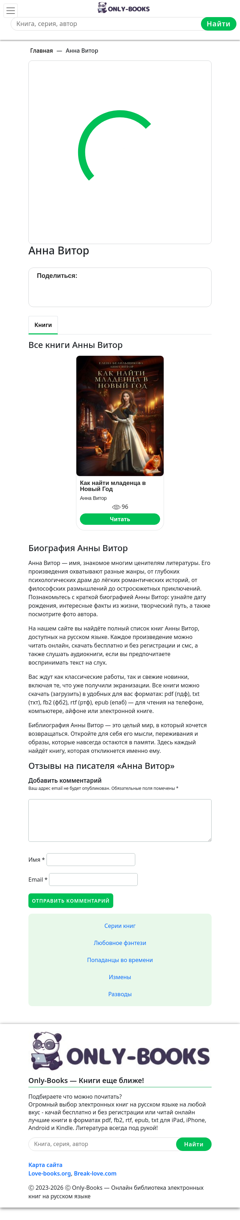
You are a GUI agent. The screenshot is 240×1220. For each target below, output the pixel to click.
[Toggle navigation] (11, 11)
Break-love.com (95, 1173)
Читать (120, 519)
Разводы (120, 994)
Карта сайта (45, 1165)
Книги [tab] (43, 325)
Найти (219, 23)
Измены (120, 977)
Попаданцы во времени (120, 960)
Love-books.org (49, 1173)
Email (38, 879)
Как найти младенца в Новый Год (113, 486)
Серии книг (120, 926)
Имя (36, 859)
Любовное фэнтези (120, 943)
